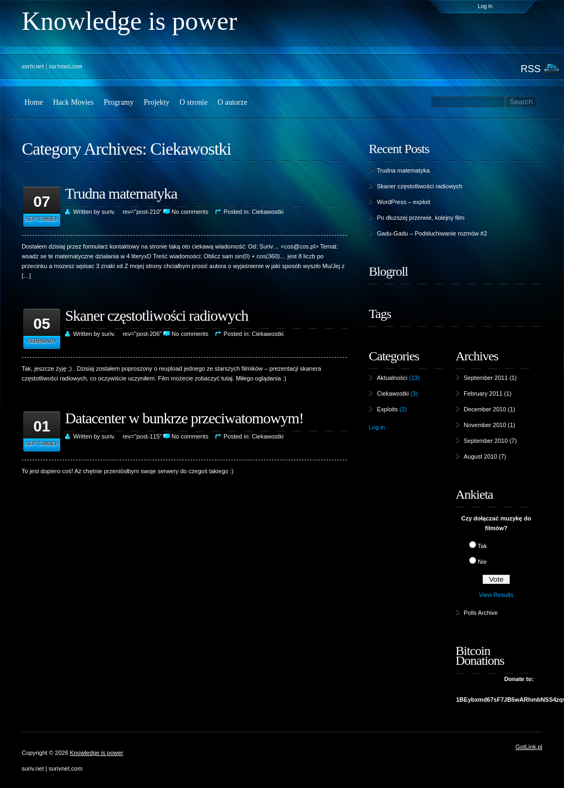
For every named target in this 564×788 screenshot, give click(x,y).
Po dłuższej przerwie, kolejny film (420, 217)
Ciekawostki (190, 148)
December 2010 (485, 409)
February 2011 (483, 393)
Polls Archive (481, 612)
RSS (531, 68)
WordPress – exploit (403, 202)
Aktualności (392, 377)
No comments (189, 211)
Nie (482, 561)
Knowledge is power (96, 752)
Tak (482, 546)
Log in (485, 6)
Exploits (387, 409)
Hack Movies (73, 102)
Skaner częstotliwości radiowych (156, 315)
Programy (118, 102)
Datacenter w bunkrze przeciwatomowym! (184, 418)
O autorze (232, 102)
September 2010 (486, 440)
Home (33, 102)
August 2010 (480, 456)
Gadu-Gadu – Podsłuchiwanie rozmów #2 (432, 233)
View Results (496, 595)
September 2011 (486, 377)
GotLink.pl (528, 746)
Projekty (156, 102)
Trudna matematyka (121, 193)
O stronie (194, 102)
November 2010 (485, 425)
